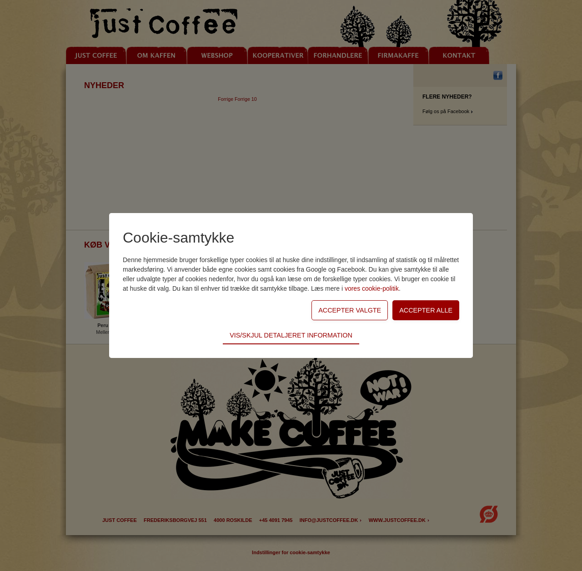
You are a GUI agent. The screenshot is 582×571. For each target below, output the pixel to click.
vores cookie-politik (372, 288)
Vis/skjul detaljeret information (291, 335)
